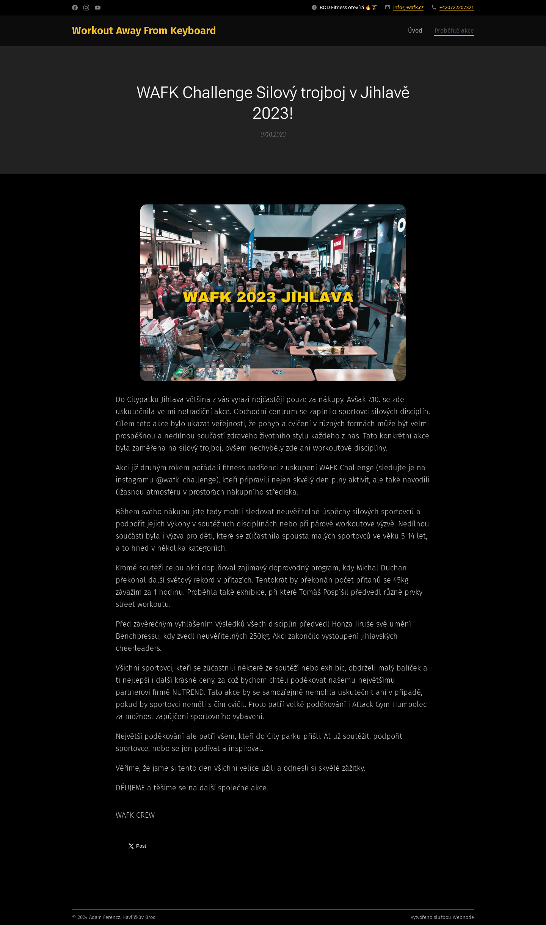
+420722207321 (456, 7)
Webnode (463, 917)
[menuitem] (417, 30)
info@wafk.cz (408, 7)
